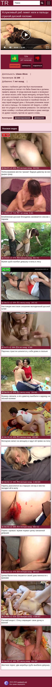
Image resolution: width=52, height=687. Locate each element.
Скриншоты (26, 65)
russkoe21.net (22, 682)
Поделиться (37, 65)
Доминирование (23, 118)
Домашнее (39, 118)
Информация (14, 65)
